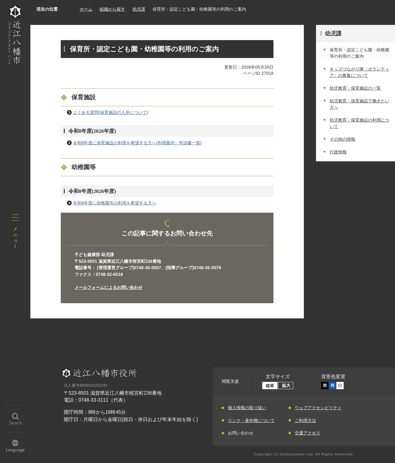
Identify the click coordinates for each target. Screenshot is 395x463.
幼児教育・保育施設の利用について (359, 123)
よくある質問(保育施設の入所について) (110, 112)
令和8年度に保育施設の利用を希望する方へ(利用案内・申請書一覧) (137, 142)
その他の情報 (342, 139)
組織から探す (112, 9)
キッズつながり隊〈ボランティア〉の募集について (359, 72)
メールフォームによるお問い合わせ (108, 287)
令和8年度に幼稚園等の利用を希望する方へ (114, 203)
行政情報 (338, 151)
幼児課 (138, 9)
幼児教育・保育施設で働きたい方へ (359, 104)
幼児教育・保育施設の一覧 (355, 88)
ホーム (86, 9)
